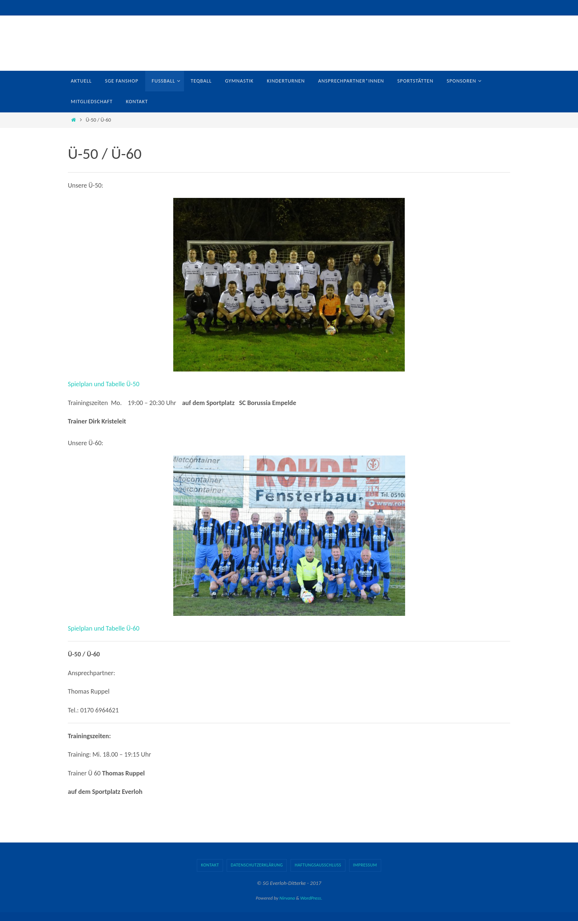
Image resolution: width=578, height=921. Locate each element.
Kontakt (210, 865)
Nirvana (287, 898)
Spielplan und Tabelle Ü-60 (103, 628)
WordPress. (311, 898)
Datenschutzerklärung (257, 865)
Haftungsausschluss (318, 865)
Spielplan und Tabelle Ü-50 (103, 384)
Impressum (365, 865)
